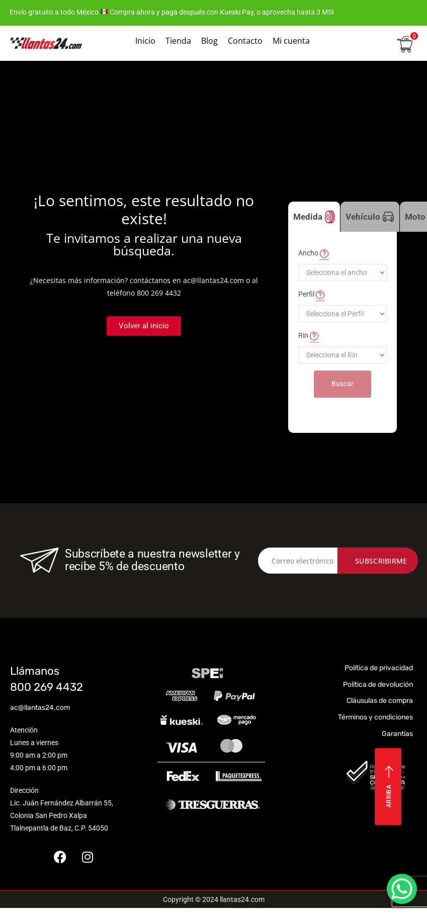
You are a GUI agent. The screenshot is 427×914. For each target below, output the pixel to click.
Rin (308, 335)
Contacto (245, 40)
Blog (209, 40)
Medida (314, 217)
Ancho (313, 253)
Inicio (145, 40)
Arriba (389, 786)
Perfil (311, 294)
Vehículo (370, 217)
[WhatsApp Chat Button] (402, 889)
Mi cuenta (291, 40)
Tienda (178, 40)
